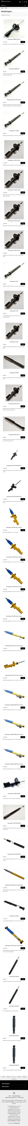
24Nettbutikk (17, 1123)
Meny (3, 5)
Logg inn (24, 1076)
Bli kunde (9, 1076)
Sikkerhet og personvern (11, 1097)
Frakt (10, 1096)
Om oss (13, 1076)
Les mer (17, 1119)
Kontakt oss (14, 1079)
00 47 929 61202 (10, 1102)
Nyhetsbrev (21, 1097)
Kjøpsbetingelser (16, 1096)
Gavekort (19, 1076)
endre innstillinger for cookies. (14, 1120)
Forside (3, 1076)
